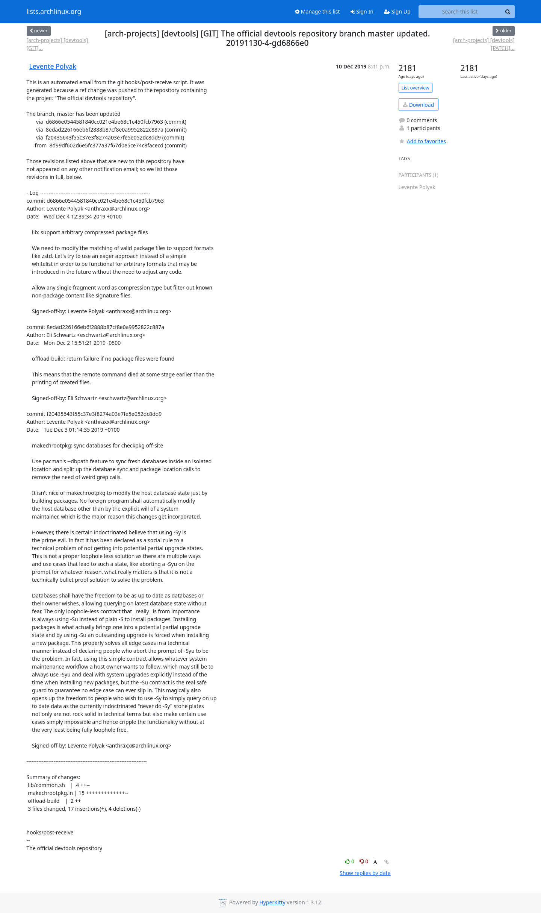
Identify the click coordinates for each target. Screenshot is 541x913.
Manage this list (317, 11)
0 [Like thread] (350, 861)
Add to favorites (422, 141)
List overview (415, 88)
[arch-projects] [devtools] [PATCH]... (484, 44)
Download (418, 104)
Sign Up (397, 11)
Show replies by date (365, 873)
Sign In (362, 11)
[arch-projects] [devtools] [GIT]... (57, 44)
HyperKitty (272, 902)
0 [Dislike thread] (364, 861)
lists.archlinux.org (54, 11)
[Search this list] (460, 11)
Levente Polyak (53, 66)
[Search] (508, 11)
